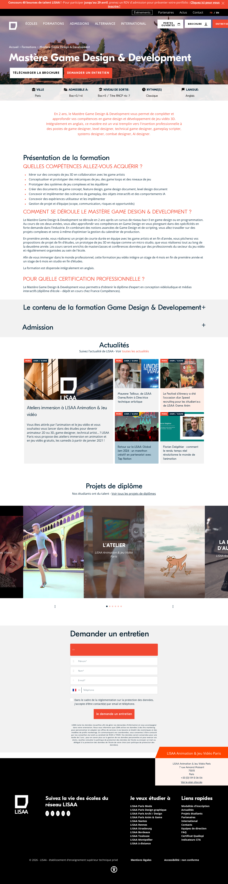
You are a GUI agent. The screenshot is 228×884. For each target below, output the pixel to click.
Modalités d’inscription (195, 806)
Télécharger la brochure (36, 72)
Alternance (105, 24)
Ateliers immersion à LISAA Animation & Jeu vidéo (67, 411)
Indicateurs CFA (191, 839)
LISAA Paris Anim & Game (146, 817)
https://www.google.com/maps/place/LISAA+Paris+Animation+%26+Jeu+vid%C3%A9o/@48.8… (191, 782)
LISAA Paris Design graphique (148, 809)
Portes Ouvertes (170, 24)
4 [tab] (115, 606)
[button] (114, 308)
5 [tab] (118, 606)
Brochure (195, 24)
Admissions (79, 24)
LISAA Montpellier (141, 839)
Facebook (47, 813)
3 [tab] (112, 606)
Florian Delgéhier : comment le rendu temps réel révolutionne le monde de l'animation (180, 452)
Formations (29, 47)
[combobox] (76, 690)
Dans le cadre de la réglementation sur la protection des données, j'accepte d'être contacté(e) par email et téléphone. (114, 702)
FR (212, 13)
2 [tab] (109, 606)
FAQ (183, 832)
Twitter (63, 813)
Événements (142, 12)
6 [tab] (121, 606)
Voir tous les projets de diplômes (134, 494)
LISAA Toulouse (139, 836)
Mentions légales (141, 860)
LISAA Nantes (138, 821)
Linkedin (58, 813)
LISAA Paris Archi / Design (146, 813)
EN (217, 13)
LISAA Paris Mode (141, 806)
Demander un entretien (88, 72)
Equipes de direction (193, 828)
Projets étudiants (192, 813)
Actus (183, 12)
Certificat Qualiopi (192, 836)
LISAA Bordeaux (140, 832)
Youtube (68, 813)
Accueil (14, 47)
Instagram (52, 813)
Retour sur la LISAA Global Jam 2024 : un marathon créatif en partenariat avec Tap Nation (134, 452)
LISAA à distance (140, 843)
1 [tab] (107, 606)
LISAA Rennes (138, 824)
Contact (198, 12)
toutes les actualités (135, 351)
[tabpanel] (114, 552)
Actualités (187, 809)
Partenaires (166, 12)
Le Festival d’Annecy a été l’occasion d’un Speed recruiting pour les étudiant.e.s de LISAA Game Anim (181, 399)
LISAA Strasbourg (141, 828)
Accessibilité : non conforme (181, 860)
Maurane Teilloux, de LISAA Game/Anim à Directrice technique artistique (134, 397)
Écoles (31, 24)
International (133, 24)
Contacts (186, 824)
